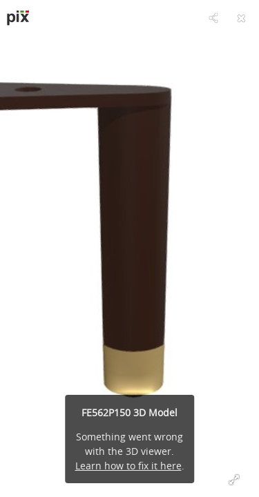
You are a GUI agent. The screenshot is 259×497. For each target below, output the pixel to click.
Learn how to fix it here (128, 465)
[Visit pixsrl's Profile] (18, 18)
